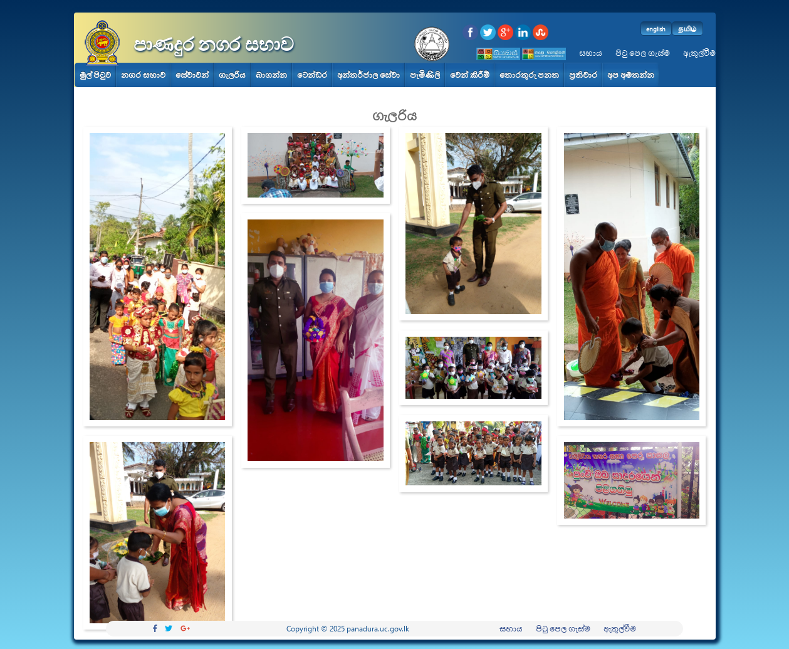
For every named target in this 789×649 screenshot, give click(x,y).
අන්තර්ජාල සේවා (368, 75)
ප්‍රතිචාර (583, 75)
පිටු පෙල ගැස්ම (642, 53)
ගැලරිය (232, 75)
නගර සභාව (143, 75)
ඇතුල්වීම (699, 53)
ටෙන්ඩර (312, 75)
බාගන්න (271, 75)
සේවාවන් (192, 75)
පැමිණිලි (425, 75)
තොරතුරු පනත (529, 75)
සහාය (590, 53)
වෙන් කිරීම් (469, 75)
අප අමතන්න (630, 75)
